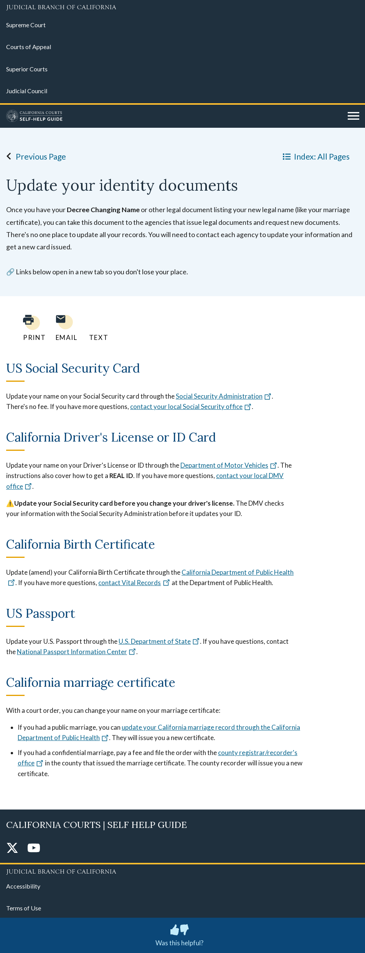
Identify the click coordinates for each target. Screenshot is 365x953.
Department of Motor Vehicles (228, 465)
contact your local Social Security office (191, 406)
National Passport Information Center (76, 652)
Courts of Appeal (28, 46)
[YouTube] (34, 848)
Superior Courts (27, 69)
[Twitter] (12, 848)
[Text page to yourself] (96, 328)
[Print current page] (30, 328)
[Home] (174, 116)
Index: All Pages (315, 156)
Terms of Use (23, 908)
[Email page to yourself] (64, 328)
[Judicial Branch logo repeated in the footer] (182, 870)
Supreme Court (26, 24)
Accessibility (23, 886)
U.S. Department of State (159, 641)
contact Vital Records (134, 583)
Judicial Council (26, 90)
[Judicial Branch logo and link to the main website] (182, 8)
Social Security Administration (224, 396)
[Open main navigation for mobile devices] (353, 116)
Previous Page (34, 156)
